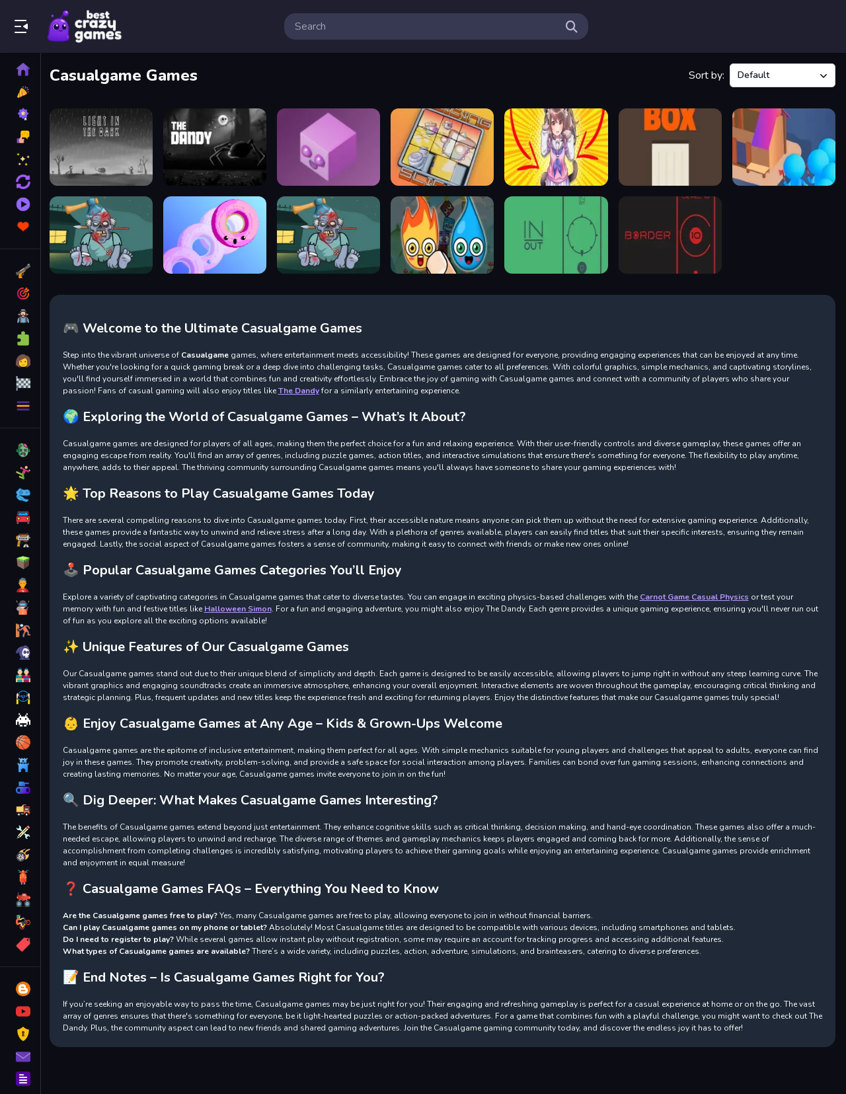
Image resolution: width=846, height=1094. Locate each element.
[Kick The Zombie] (331, 235)
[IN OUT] (557, 235)
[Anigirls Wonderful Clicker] (557, 147)
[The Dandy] (217, 147)
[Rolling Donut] (217, 235)
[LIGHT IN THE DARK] (104, 147)
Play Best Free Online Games (84, 26)
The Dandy (302, 390)
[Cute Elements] (444, 235)
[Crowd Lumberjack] (784, 147)
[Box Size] (670, 147)
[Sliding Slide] (444, 147)
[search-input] (426, 26)
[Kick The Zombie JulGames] (104, 235)
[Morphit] (331, 147)
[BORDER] (670, 235)
